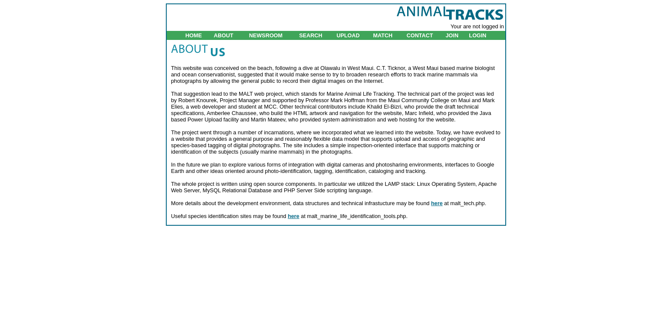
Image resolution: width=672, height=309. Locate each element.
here (437, 203)
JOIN (452, 35)
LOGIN (477, 35)
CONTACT (420, 35)
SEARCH (310, 35)
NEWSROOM (265, 35)
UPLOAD (348, 35)
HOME (194, 35)
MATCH (382, 35)
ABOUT (224, 35)
